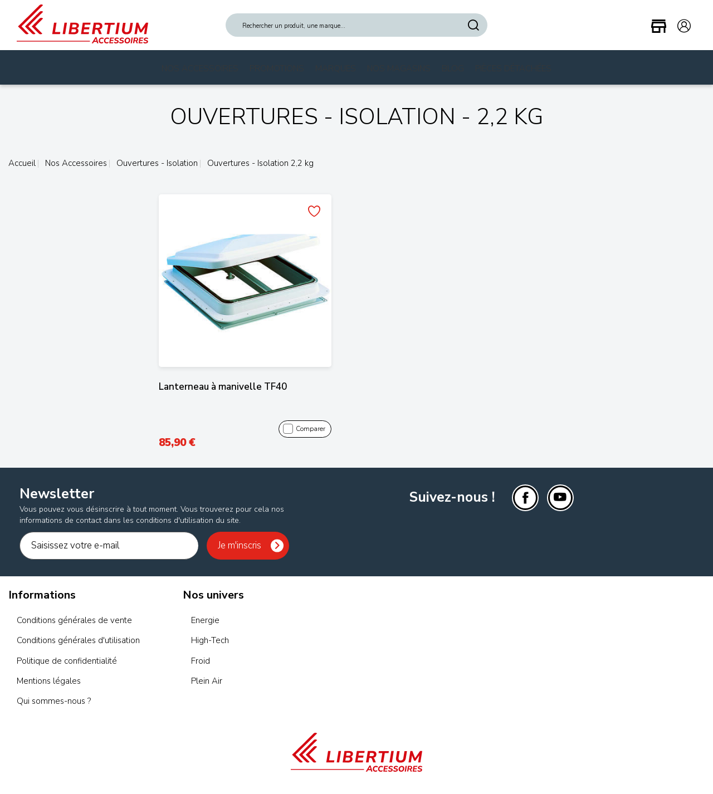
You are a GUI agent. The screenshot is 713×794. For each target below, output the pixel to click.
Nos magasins (399, 68)
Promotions (277, 68)
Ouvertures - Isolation (156, 163)
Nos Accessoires (200, 68)
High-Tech (210, 640)
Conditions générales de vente (74, 620)
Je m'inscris (239, 545)
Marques (335, 68)
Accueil (22, 163)
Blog (453, 68)
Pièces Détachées (513, 68)
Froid (200, 660)
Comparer (304, 429)
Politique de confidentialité (67, 660)
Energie (205, 620)
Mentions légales (49, 681)
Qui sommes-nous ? (54, 701)
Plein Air (206, 681)
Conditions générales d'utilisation (78, 640)
